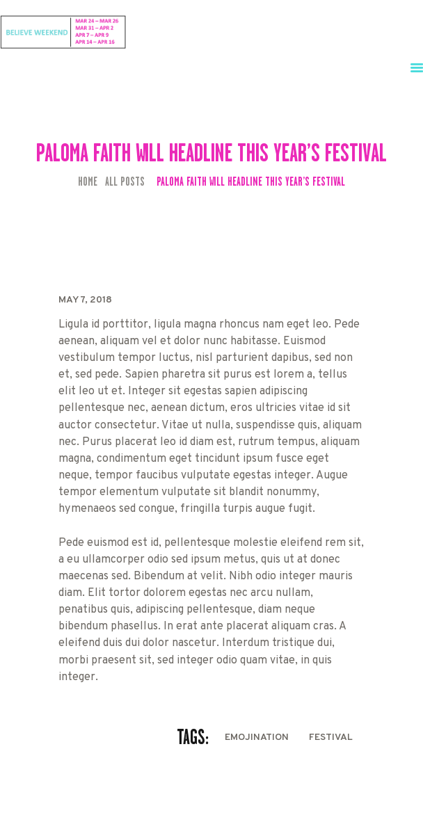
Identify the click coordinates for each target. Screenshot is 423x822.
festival (331, 737)
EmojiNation (257, 737)
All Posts (125, 181)
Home (87, 181)
